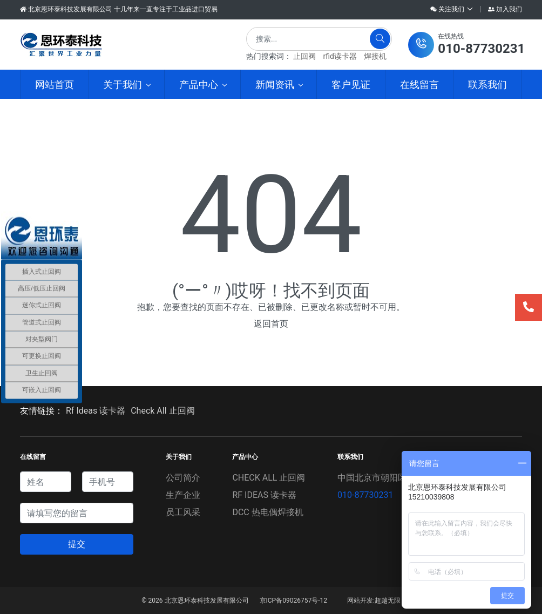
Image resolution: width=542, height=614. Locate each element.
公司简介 (183, 478)
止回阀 (304, 56)
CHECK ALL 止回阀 (268, 478)
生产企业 (183, 495)
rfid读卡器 (339, 56)
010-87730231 (365, 495)
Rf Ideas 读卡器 (95, 411)
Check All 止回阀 (162, 411)
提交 (76, 544)
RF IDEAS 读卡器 (264, 495)
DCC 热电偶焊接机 (267, 512)
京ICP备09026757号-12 (293, 600)
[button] (466, 45)
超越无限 (388, 600)
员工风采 (183, 512)
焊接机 (375, 56)
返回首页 (271, 324)
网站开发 (360, 600)
